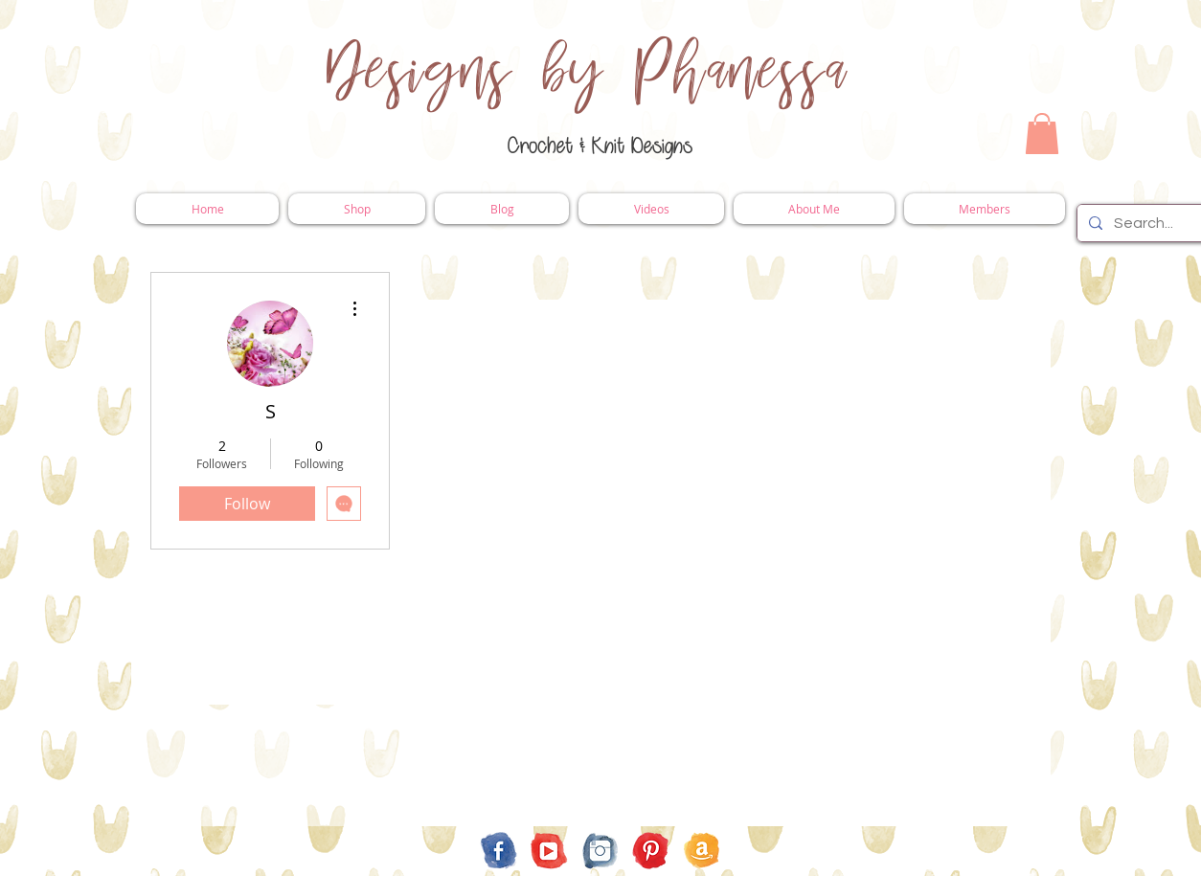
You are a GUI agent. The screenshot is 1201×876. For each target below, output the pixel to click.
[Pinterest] (650, 850)
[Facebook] (498, 850)
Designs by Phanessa (588, 71)
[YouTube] (549, 850)
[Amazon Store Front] (701, 850)
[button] (1042, 133)
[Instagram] (600, 850)
